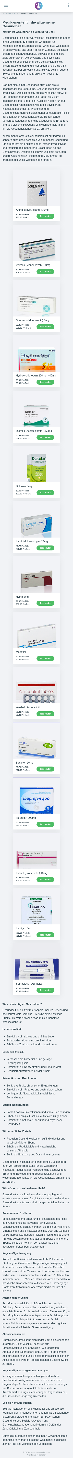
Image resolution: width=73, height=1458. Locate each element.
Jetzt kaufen (45, 216)
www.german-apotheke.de (39, 1452)
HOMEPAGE (8, 14)
